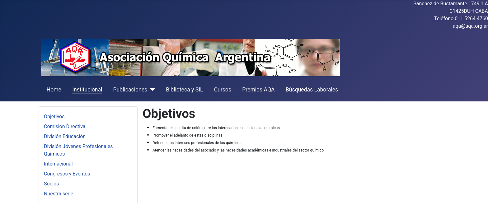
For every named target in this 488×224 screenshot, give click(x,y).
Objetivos (54, 116)
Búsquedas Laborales (312, 89)
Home (54, 89)
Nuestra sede (58, 194)
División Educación (65, 136)
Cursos (222, 89)
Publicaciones (130, 89)
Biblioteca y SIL (184, 89)
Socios (51, 184)
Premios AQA (258, 89)
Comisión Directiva (65, 126)
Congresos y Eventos (67, 174)
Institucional (87, 89)
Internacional (58, 164)
